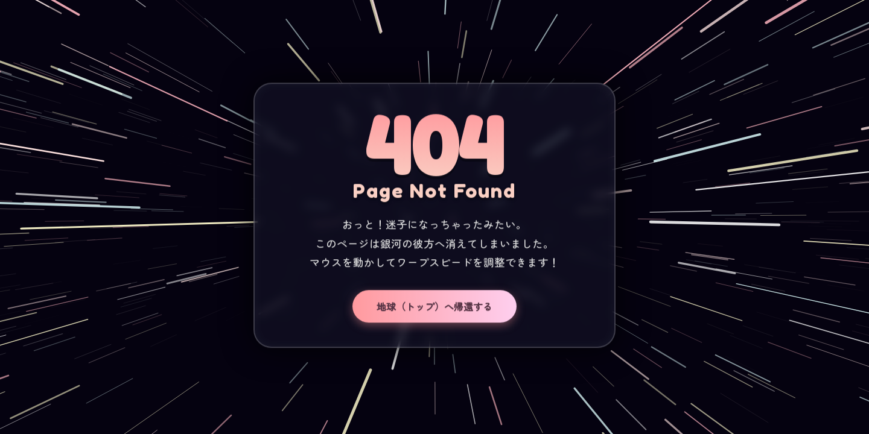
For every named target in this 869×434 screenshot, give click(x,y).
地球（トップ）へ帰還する (434, 307)
